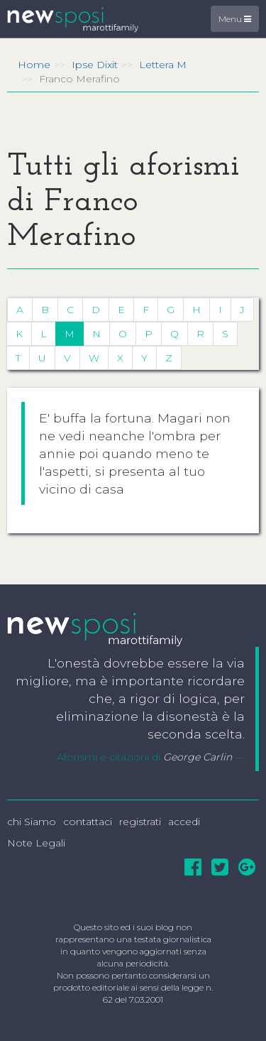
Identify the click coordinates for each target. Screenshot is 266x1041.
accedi (184, 821)
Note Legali (36, 842)
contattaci (87, 821)
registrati (140, 821)
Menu (234, 18)
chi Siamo (31, 821)
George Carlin (197, 757)
